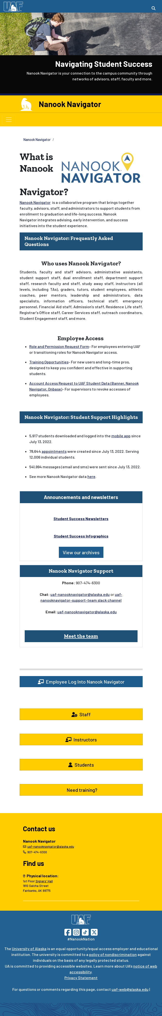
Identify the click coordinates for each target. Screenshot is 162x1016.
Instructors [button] (81, 739)
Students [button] (81, 765)
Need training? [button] (81, 790)
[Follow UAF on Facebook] (67, 931)
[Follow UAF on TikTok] (85, 931)
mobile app (121, 435)
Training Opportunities (49, 362)
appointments (54, 451)
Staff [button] (81, 714)
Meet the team (81, 636)
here (91, 476)
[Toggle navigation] (8, 119)
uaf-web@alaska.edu (130, 989)
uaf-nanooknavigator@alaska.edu (80, 594)
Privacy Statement (81, 977)
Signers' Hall (44, 881)
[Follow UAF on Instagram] (76, 931)
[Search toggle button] (153, 8)
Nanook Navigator (70, 103)
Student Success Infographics (81, 536)
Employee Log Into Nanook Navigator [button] (81, 682)
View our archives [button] (81, 552)
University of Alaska (29, 948)
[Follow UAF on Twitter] (94, 931)
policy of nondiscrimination (113, 954)
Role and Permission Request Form (59, 346)
